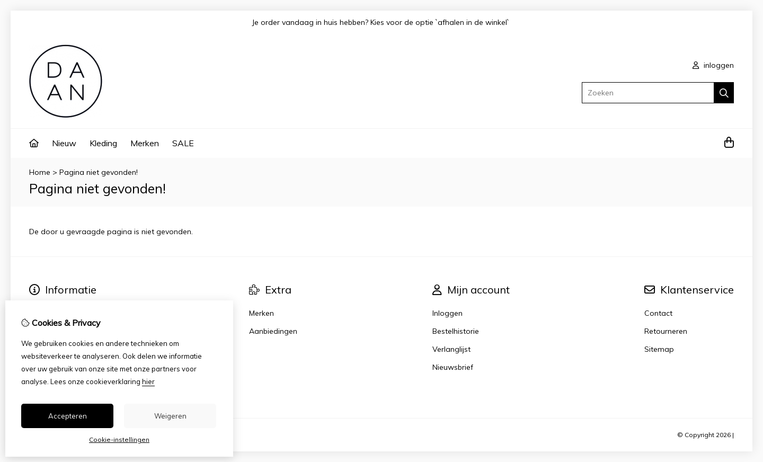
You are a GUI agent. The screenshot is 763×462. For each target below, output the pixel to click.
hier (148, 381)
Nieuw (64, 143)
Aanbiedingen (273, 331)
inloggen (713, 65)
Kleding (103, 143)
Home (39, 172)
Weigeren (170, 416)
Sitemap (659, 349)
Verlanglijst (451, 349)
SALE (183, 143)
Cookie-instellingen (119, 439)
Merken (144, 143)
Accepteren (67, 416)
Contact (658, 313)
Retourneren (665, 331)
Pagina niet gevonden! (98, 172)
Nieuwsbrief (452, 367)
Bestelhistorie (455, 331)
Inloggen (447, 313)
